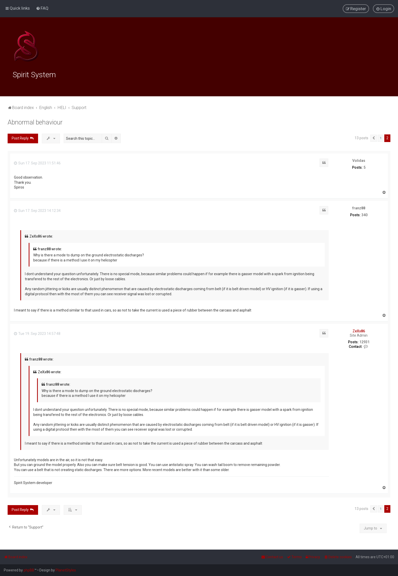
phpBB (29, 570)
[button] (373, 137)
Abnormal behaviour (35, 121)
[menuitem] (42, 8)
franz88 (358, 207)
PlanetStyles (66, 570)
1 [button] (381, 137)
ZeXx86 (359, 330)
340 (364, 214)
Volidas (358, 160)
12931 (364, 341)
